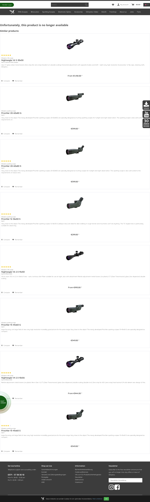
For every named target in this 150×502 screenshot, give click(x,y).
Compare (5, 81)
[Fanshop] (113, 12)
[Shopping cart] (136, 5)
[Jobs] (131, 12)
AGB (42, 482)
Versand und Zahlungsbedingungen (53, 475)
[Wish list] (113, 5)
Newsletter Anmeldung (118, 480)
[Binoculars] (35, 12)
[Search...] (70, 5)
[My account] (123, 5)
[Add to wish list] (17, 81)
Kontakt (44, 472)
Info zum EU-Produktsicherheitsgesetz (88, 475)
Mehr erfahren (97, 499)
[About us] (123, 12)
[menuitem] (70, 5)
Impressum (79, 482)
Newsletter (79, 477)
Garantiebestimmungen (49, 469)
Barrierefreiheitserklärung (84, 469)
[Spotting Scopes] (48, 12)
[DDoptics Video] (92, 12)
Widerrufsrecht (46, 480)
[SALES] (104, 12)
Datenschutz (79, 480)
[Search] (86, 5)
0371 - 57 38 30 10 (16, 474)
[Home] (12, 11)
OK (106, 499)
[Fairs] (138, 12)
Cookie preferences (81, 472)
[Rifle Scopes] (22, 12)
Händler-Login (7, 5)
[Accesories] (78, 12)
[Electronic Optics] (64, 12)
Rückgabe (44, 477)
